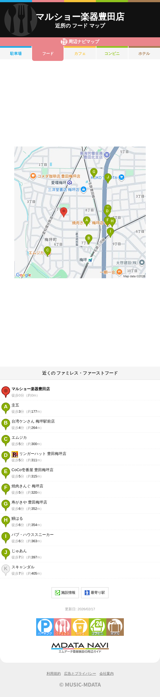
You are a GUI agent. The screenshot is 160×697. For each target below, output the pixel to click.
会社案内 (106, 673)
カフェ (80, 53)
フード (48, 53)
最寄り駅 (95, 592)
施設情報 (65, 592)
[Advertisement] (80, 103)
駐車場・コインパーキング (45, 627)
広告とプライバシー (80, 673)
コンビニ (112, 53)
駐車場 (16, 53)
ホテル (115, 627)
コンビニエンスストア (97, 627)
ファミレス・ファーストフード (62, 627)
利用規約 (54, 673)
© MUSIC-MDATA (80, 684)
